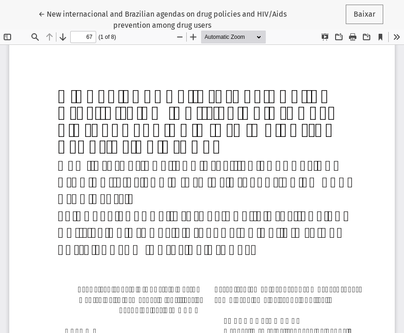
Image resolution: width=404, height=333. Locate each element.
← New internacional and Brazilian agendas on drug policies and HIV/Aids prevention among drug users (162, 19)
